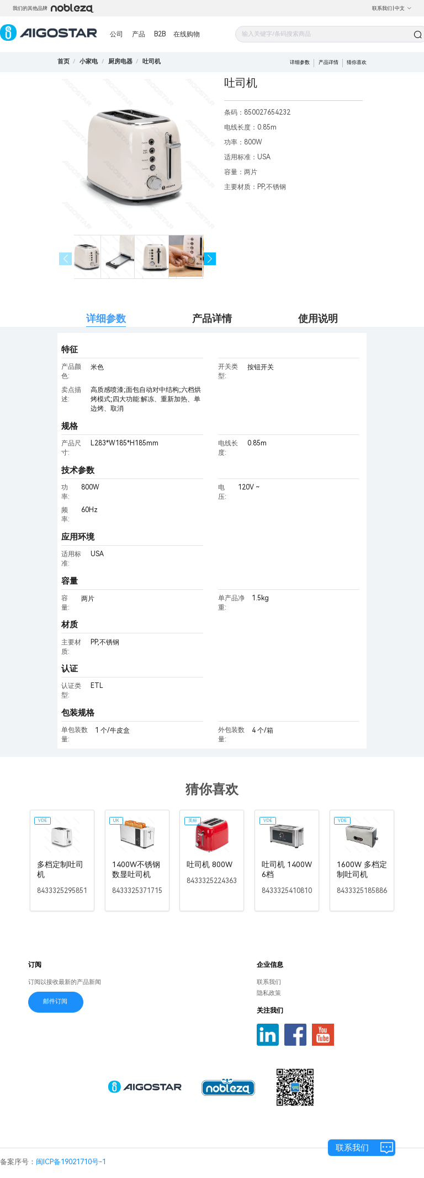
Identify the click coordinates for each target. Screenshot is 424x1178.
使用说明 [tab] (318, 318)
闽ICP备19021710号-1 (71, 1162)
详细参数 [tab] (106, 318)
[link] (89, 61)
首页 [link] (63, 61)
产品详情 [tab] (212, 318)
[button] (210, 258)
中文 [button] (403, 8)
